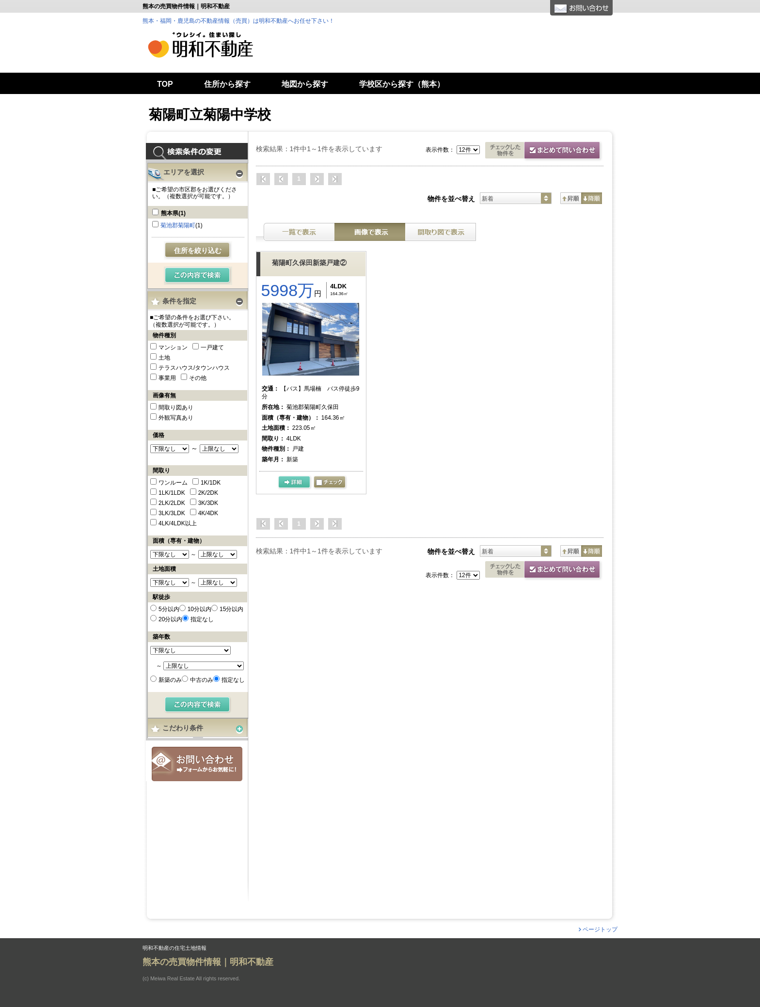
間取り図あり (175, 407)
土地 (164, 357)
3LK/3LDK (171, 513)
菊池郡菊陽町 (177, 225)
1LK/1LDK (171, 492)
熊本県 (173, 213)
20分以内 (170, 619)
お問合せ (197, 764)
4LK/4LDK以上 (177, 523)
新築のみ (170, 680)
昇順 (570, 198)
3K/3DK (208, 503)
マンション (173, 347)
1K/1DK (211, 482)
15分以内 (231, 609)
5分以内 (168, 609)
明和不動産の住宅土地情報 (174, 948)
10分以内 (199, 609)
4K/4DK (208, 513)
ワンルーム (173, 482)
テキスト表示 (299, 232)
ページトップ (600, 929)
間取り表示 (440, 232)
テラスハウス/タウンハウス (194, 367)
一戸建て (212, 347)
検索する (198, 276)
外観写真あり (175, 417)
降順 (591, 198)
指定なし (202, 619)
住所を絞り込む (198, 250)
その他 (197, 378)
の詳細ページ (295, 482)
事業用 (167, 378)
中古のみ (201, 680)
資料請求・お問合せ (544, 571)
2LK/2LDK (171, 503)
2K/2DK (208, 492)
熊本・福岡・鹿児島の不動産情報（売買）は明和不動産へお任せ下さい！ (238, 20)
